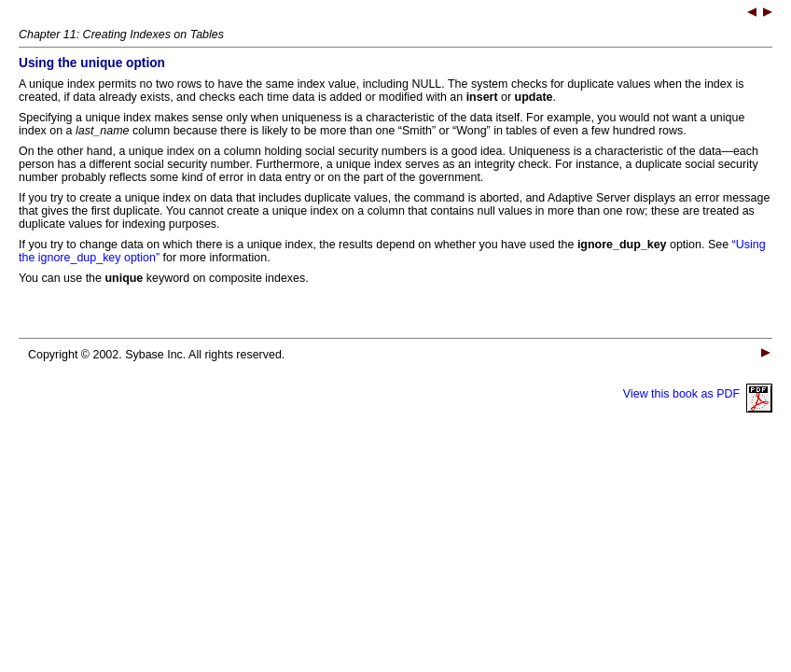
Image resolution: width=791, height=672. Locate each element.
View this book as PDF (697, 393)
